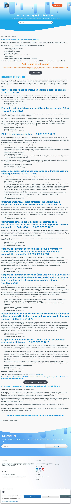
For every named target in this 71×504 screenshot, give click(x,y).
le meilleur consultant (40, 377)
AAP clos (4, 420)
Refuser (50, 496)
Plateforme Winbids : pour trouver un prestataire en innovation (13, 476)
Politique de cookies (6, 501)
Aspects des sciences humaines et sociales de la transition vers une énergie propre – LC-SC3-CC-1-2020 (34, 172)
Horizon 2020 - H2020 (12, 420)
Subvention (40, 18)
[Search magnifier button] (51, 22)
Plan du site (38, 474)
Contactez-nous (35, 72)
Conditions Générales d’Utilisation (42, 476)
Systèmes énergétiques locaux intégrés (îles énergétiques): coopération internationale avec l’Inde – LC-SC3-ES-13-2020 (31, 203)
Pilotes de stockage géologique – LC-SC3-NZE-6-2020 (28, 134)
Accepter (32, 496)
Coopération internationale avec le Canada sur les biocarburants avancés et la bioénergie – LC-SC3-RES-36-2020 (32, 341)
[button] (16, 5)
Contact (37, 479)
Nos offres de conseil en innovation (8, 474)
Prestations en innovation (17, 18)
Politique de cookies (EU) (40, 477)
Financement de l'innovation (30, 18)
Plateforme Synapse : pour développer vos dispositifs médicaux (13, 477)
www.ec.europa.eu (38, 374)
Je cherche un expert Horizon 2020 (35, 382)
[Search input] (35, 22)
